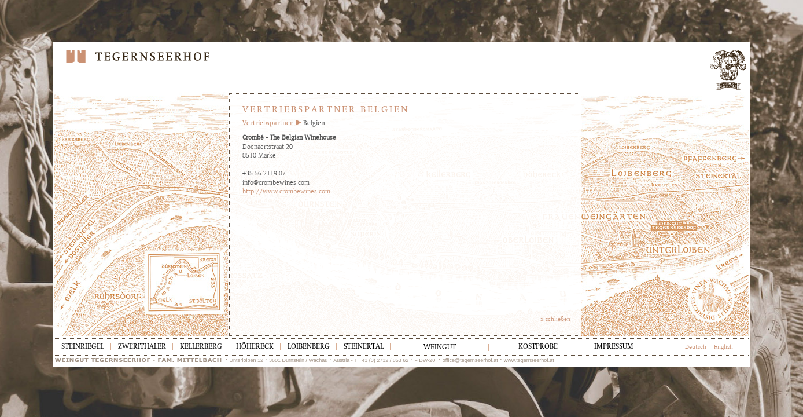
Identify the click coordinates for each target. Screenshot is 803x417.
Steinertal (364, 346)
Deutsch (695, 346)
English (723, 346)
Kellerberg (201, 346)
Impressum (613, 346)
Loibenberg (309, 346)
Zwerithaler (142, 346)
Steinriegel (82, 346)
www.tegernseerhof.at (529, 360)
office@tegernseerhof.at (470, 360)
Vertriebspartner (267, 123)
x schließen (555, 319)
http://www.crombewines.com (286, 191)
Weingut (439, 347)
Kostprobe (538, 346)
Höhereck (255, 346)
